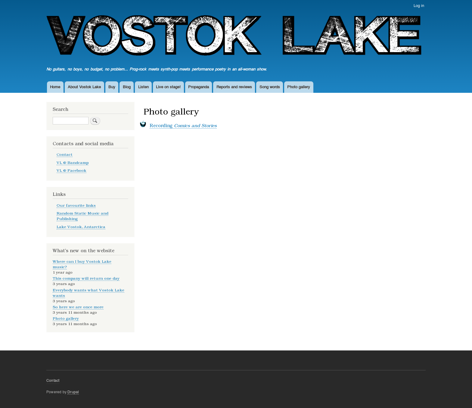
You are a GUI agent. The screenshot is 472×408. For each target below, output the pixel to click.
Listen (143, 87)
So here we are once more (78, 307)
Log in (419, 6)
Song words (269, 87)
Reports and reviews (234, 87)
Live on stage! (168, 87)
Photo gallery (298, 87)
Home (55, 87)
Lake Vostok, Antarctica (81, 226)
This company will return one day (86, 278)
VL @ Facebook (71, 170)
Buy (111, 87)
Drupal (73, 392)
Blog (127, 87)
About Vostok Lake (84, 87)
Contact (65, 154)
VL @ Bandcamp (72, 162)
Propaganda (198, 87)
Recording (183, 125)
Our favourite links (76, 205)
